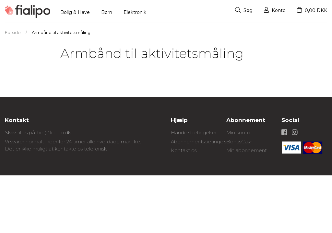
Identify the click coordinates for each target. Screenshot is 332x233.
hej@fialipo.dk (54, 132)
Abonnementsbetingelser (201, 142)
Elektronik (135, 12)
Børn (106, 12)
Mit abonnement (246, 150)
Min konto (238, 132)
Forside (13, 32)
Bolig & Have (75, 12)
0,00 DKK (312, 10)
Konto (275, 10)
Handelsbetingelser (194, 132)
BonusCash (239, 142)
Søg (244, 10)
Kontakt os (183, 150)
